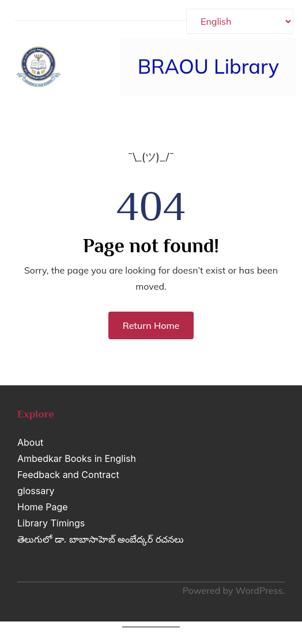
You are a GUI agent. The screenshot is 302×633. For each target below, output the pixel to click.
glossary (35, 490)
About (30, 442)
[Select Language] (239, 21)
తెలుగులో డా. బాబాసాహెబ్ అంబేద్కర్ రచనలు (100, 539)
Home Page (42, 507)
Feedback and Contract (68, 474)
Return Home (151, 325)
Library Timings (51, 523)
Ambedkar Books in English (76, 458)
